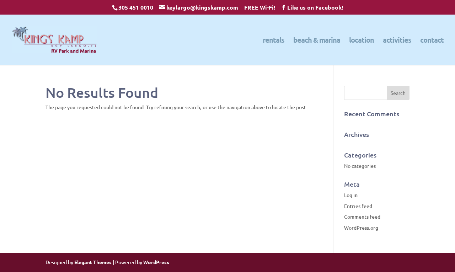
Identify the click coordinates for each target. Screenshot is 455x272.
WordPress (156, 262)
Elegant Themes (93, 262)
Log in (351, 195)
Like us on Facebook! (315, 7)
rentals (273, 40)
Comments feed (362, 216)
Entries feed (358, 206)
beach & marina (316, 40)
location (361, 40)
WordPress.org (361, 227)
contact (432, 40)
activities (397, 40)
